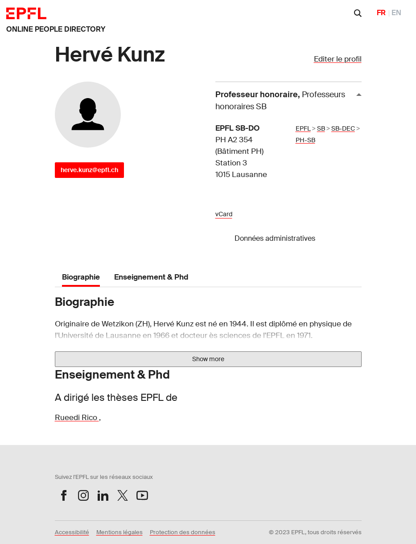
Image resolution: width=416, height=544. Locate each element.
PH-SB (305, 140)
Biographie (81, 277)
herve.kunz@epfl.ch (89, 170)
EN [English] (396, 12)
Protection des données (182, 532)
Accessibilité (72, 532)
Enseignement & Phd (151, 277)
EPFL (303, 128)
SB (321, 128)
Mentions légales (119, 532)
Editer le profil (338, 59)
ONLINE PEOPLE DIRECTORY (55, 29)
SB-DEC (343, 128)
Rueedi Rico (77, 417)
